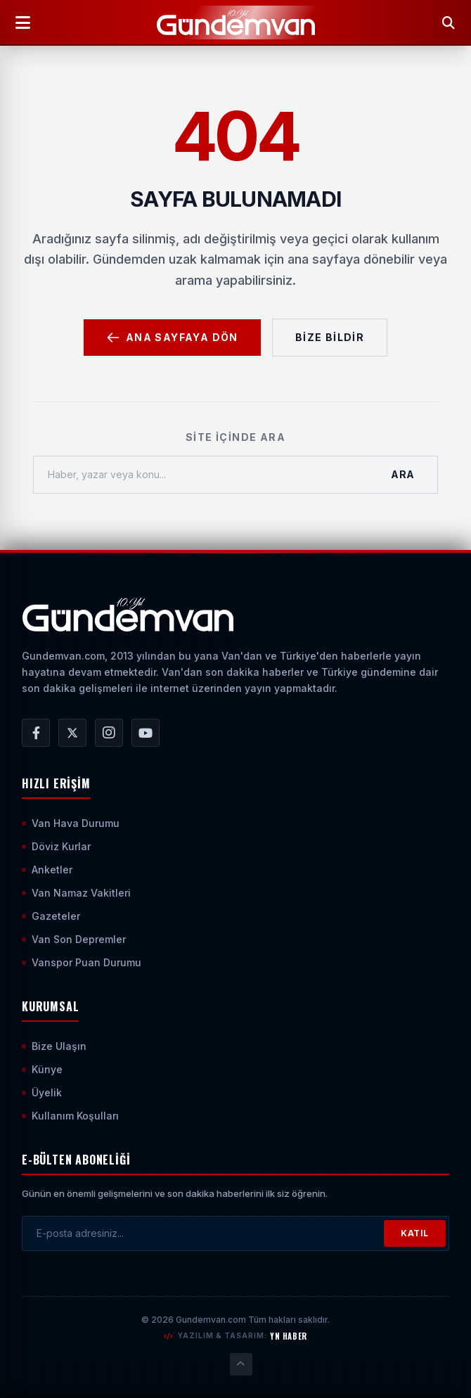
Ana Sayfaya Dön (172, 338)
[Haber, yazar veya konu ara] (201, 474)
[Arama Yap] (448, 22)
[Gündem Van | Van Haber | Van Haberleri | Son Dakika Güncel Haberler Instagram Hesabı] (109, 733)
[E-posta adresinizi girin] (203, 1233)
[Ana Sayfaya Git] (127, 614)
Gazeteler (51, 916)
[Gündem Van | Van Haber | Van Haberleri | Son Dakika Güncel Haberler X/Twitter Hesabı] (72, 733)
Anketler (47, 870)
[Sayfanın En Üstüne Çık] (241, 1364)
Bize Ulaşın (54, 1046)
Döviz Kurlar (56, 846)
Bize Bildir (329, 337)
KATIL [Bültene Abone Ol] (415, 1233)
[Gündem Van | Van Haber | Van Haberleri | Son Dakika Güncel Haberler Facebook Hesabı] (36, 733)
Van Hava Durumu (71, 823)
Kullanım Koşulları (70, 1116)
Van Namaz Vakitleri (76, 893)
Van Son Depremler (74, 939)
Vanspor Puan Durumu (81, 962)
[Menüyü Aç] (22, 22)
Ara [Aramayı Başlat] (403, 474)
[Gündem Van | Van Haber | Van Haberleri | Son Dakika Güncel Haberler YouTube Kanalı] (145, 733)
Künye (42, 1069)
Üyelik (42, 1092)
